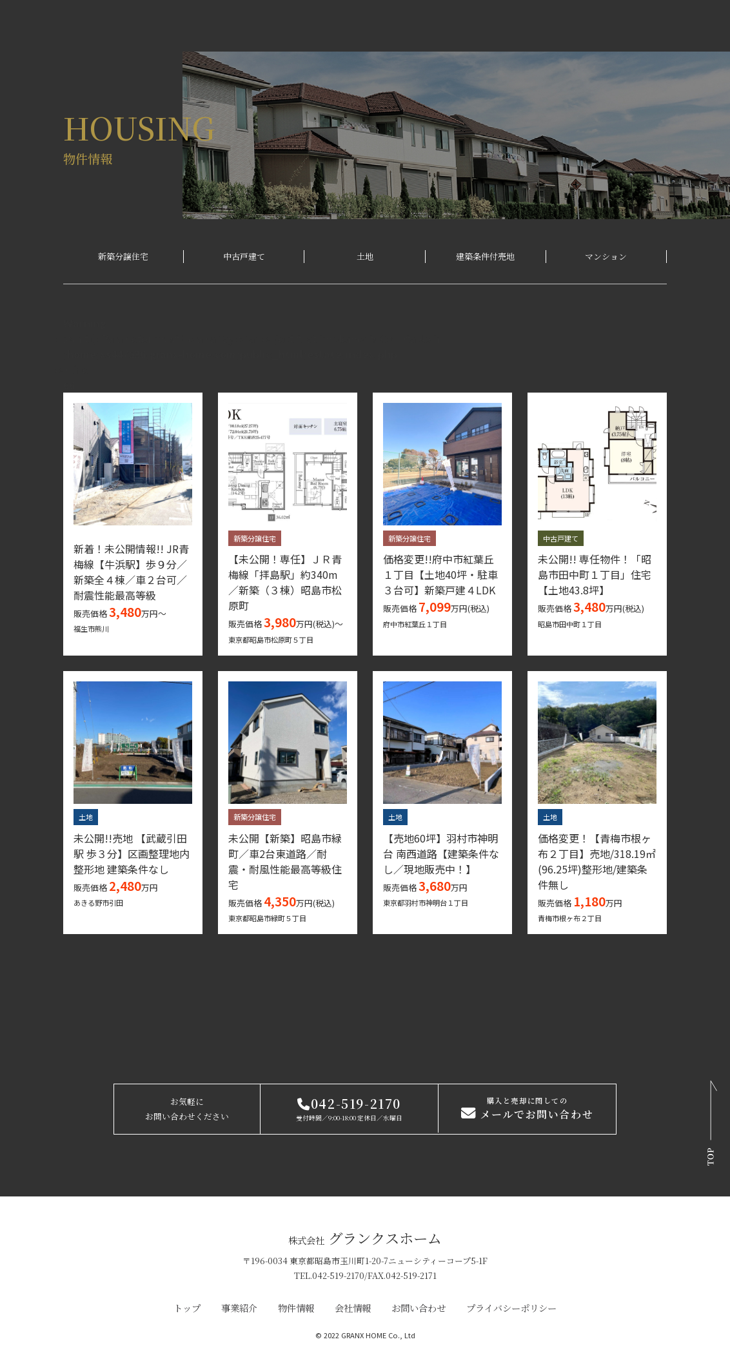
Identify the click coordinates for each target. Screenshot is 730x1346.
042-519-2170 (349, 1103)
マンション (606, 256)
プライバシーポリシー (511, 1307)
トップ (187, 1307)
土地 (365, 256)
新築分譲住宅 (123, 256)
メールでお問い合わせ (527, 1109)
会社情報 (353, 1307)
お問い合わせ (418, 1307)
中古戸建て (244, 256)
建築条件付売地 (485, 256)
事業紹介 (239, 1307)
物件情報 (296, 1307)
